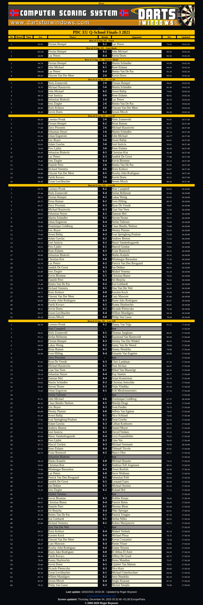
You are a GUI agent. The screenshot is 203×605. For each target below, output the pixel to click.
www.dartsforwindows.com (101, 595)
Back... (101, 28)
